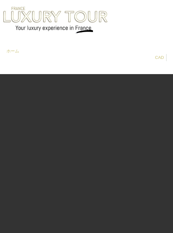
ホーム (12, 51)
